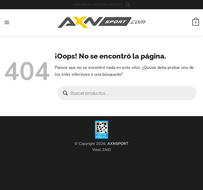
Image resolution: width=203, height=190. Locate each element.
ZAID (106, 149)
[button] (128, 4)
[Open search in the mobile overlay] (127, 93)
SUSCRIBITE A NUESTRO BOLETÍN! (97, 5)
